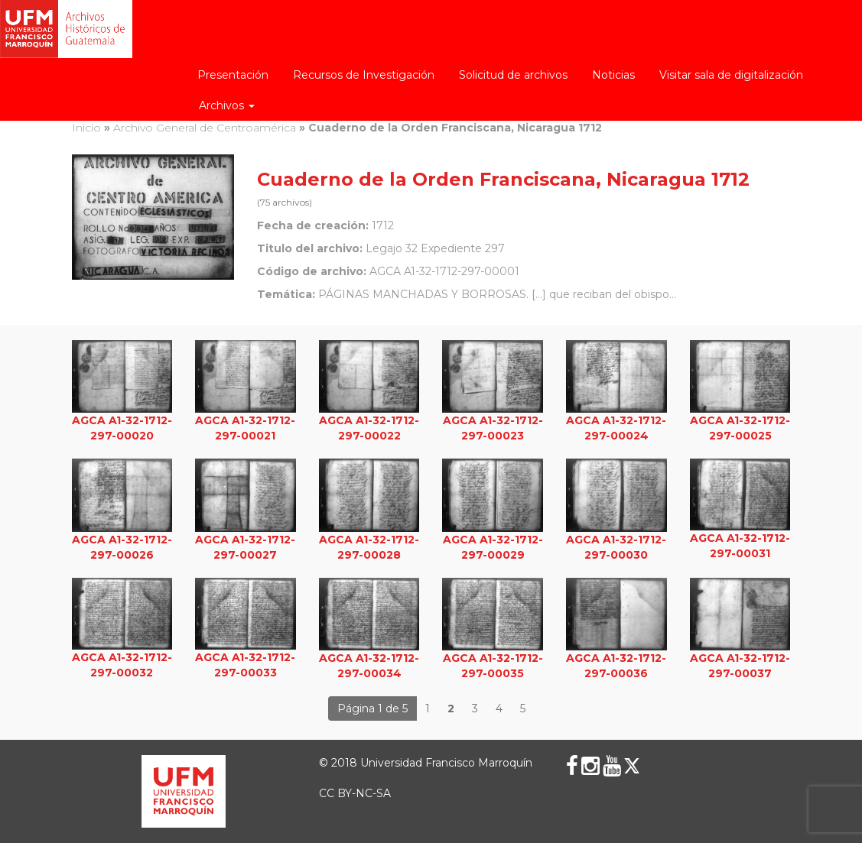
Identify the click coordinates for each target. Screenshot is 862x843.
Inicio (86, 128)
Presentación (232, 75)
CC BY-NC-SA (355, 793)
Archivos (227, 105)
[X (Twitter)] (631, 765)
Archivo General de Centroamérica (204, 128)
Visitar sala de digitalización (731, 75)
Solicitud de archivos (513, 75)
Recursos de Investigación (363, 75)
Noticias (613, 75)
